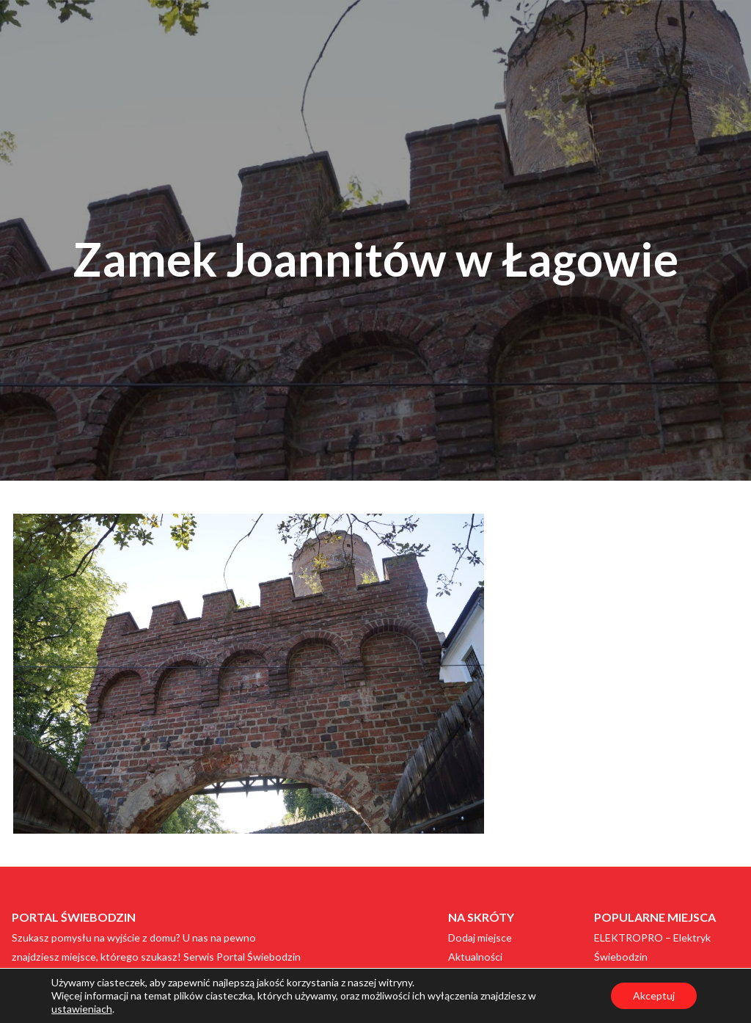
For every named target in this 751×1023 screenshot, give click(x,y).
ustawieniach (81, 1008)
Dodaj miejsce (480, 937)
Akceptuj (654, 995)
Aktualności (475, 956)
